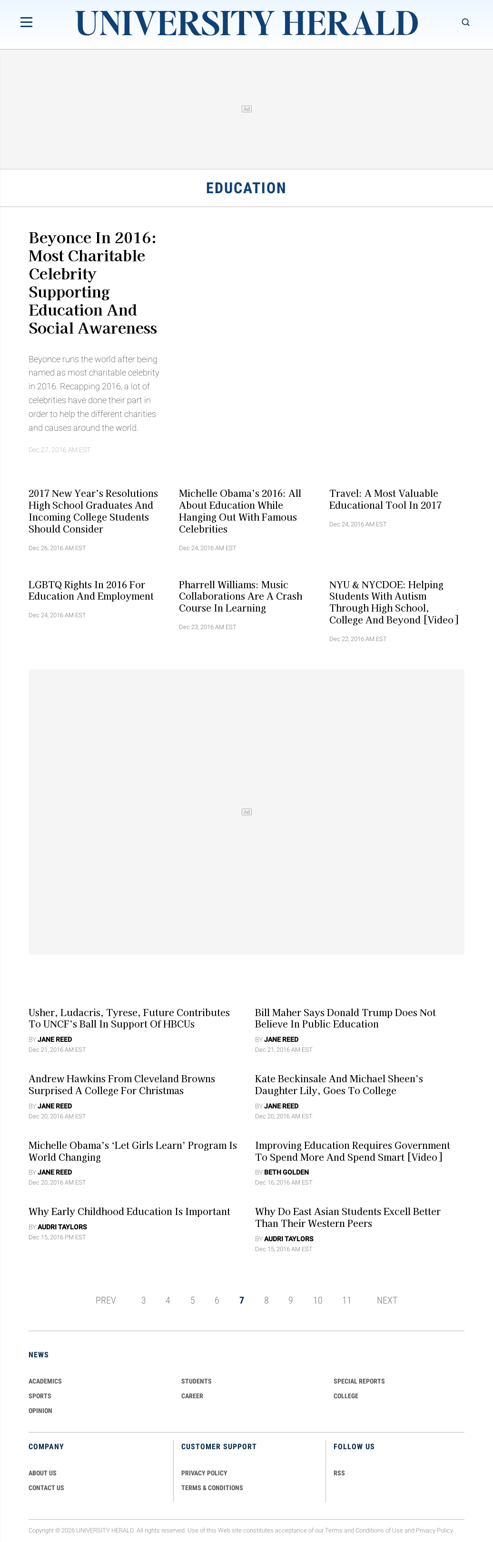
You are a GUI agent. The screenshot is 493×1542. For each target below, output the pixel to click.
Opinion (40, 1410)
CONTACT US (46, 1488)
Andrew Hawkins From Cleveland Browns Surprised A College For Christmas (122, 1084)
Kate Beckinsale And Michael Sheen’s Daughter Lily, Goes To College (339, 1084)
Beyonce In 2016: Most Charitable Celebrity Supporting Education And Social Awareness (93, 282)
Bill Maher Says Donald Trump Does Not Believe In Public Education (345, 1017)
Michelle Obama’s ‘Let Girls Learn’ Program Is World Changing (133, 1150)
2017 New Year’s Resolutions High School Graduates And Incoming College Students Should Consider (93, 510)
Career (192, 1396)
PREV (106, 1300)
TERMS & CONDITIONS (212, 1488)
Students (196, 1381)
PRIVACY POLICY (204, 1473)
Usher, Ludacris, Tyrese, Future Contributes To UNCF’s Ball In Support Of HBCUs (129, 1017)
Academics (45, 1381)
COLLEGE (346, 1396)
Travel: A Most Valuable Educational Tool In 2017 (385, 499)
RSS (339, 1473)
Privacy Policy (434, 1530)
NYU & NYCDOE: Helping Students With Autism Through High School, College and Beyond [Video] (393, 601)
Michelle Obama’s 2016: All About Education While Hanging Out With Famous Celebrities (240, 510)
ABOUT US (43, 1473)
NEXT (387, 1300)
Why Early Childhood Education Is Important (129, 1211)
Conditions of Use (379, 1530)
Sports (40, 1396)
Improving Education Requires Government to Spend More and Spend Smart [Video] (352, 1150)
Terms (334, 1530)
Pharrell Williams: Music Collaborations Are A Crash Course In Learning (240, 595)
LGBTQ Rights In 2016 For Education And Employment (91, 590)
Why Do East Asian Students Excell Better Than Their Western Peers (348, 1217)
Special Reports (359, 1381)
